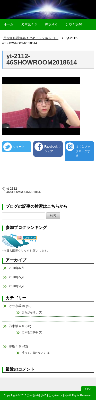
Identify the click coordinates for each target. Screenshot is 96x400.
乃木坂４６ (29, 24)
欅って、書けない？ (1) (36, 352)
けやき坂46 (74, 24)
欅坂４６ (51, 24)
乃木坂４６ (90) (20, 326)
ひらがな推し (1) (32, 312)
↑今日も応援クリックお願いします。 (26, 250)
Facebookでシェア (52, 149)
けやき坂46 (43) (20, 306)
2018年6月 (16, 268)
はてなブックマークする (83, 151)
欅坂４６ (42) (18, 346)
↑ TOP (88, 388)
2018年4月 (16, 286)
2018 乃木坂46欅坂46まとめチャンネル (43, 395)
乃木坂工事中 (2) (32, 332)
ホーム (8, 24)
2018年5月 (16, 277)
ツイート (19, 146)
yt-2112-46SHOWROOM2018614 (41, 59)
